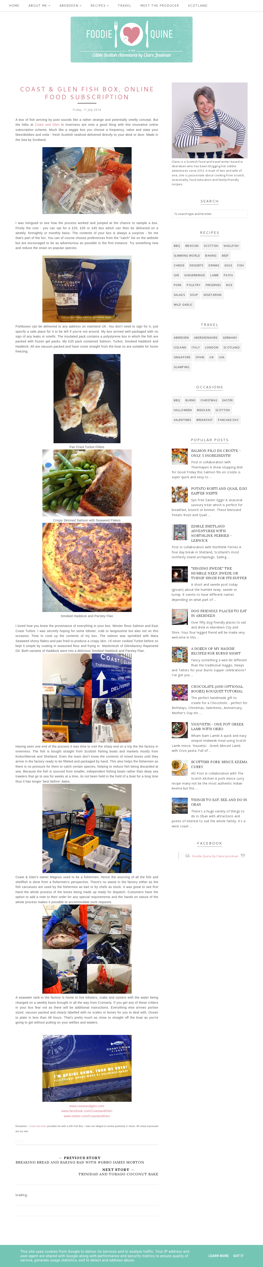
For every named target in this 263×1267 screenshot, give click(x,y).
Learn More (219, 1256)
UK (211, 357)
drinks (214, 265)
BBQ (177, 246)
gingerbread (194, 275)
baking (211, 256)
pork (178, 285)
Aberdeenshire (206, 338)
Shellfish (231, 246)
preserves (213, 285)
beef (225, 256)
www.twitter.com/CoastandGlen (87, 1116)
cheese (179, 265)
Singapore (182, 357)
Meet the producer (159, 5)
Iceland (180, 347)
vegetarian (212, 295)
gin (176, 275)
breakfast (205, 420)
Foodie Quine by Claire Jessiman (215, 856)
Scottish (211, 246)
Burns (190, 400)
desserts (197, 265)
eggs (228, 265)
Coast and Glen (47, 124)
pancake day (228, 420)
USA (222, 357)
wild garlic (183, 305)
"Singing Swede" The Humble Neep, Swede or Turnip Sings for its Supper (219, 573)
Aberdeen (70, 5)
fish (240, 265)
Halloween (183, 410)
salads (179, 295)
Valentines (182, 420)
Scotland (197, 5)
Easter (227, 400)
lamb (214, 275)
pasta (228, 275)
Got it (238, 1256)
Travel (124, 5)
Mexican (192, 246)
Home (14, 5)
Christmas (209, 400)
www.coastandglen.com (86, 1106)
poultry (193, 285)
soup (194, 295)
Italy (196, 347)
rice (229, 285)
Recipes (100, 5)
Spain (200, 357)
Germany (230, 338)
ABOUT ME (39, 5)
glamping (182, 367)
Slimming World (187, 256)
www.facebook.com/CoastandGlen (86, 1111)
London (211, 347)
